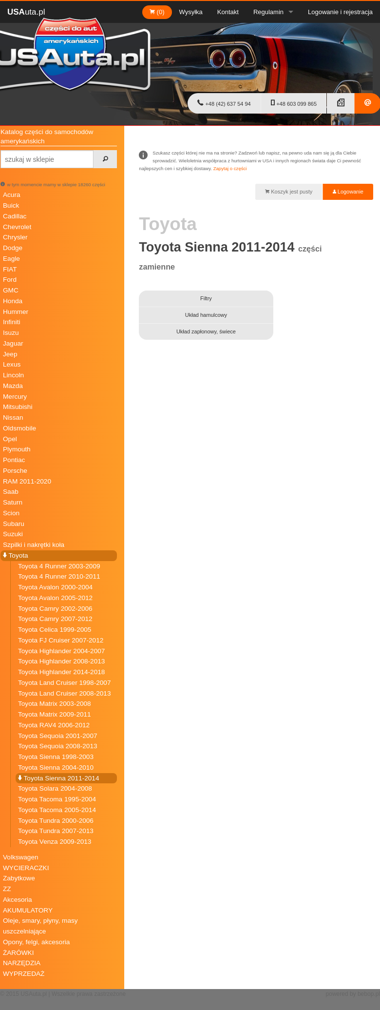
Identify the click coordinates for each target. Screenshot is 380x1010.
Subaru (13, 523)
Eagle (11, 258)
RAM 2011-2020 (27, 481)
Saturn (12, 502)
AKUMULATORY (28, 910)
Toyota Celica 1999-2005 (54, 629)
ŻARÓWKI (18, 952)
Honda (12, 301)
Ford (10, 279)
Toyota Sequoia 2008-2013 (57, 746)
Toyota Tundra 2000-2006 (56, 820)
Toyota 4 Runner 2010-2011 (59, 576)
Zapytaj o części (230, 168)
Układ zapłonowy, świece (206, 331)
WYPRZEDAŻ (23, 973)
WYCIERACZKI (26, 868)
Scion (11, 513)
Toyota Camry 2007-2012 (55, 618)
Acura (11, 194)
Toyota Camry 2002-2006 (55, 608)
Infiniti (11, 322)
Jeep (10, 354)
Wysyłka (191, 12)
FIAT (10, 269)
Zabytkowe (19, 878)
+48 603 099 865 (294, 103)
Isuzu (11, 332)
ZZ (7, 889)
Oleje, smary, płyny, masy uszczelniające (40, 926)
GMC (11, 290)
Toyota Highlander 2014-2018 (61, 672)
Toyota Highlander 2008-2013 (61, 661)
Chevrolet (17, 227)
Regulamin (268, 12)
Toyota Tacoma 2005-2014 (57, 810)
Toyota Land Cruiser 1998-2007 (64, 682)
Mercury (15, 396)
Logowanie (348, 191)
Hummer (15, 311)
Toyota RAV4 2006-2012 (54, 725)
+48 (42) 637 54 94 (223, 103)
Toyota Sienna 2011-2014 (58, 778)
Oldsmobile (19, 428)
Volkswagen (20, 857)
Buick (11, 205)
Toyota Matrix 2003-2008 (54, 703)
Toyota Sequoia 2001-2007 (57, 735)
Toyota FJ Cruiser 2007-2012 (60, 640)
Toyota (15, 555)
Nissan (13, 417)
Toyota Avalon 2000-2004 (55, 587)
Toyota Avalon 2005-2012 (55, 598)
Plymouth (17, 449)
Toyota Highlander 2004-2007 (61, 651)
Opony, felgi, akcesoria (36, 942)
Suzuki (13, 534)
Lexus (11, 364)
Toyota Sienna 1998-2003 (56, 756)
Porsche (15, 470)
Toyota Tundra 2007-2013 (56, 831)
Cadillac (14, 216)
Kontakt (228, 12)
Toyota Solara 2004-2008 (55, 788)
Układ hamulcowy (206, 315)
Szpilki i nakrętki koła (33, 544)
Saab (11, 491)
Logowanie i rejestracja (340, 12)
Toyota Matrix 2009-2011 (54, 714)
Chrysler (15, 237)
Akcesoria (17, 899)
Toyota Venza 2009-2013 (54, 841)
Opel (10, 439)
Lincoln (13, 375)
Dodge (12, 248)
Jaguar (13, 343)
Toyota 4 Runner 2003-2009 (59, 566)
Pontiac (14, 460)
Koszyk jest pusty (288, 191)
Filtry (206, 298)
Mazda (13, 385)
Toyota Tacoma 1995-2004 (57, 799)
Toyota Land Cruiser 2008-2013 (64, 693)
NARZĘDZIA (21, 963)
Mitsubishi (17, 406)
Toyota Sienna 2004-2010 (56, 767)
